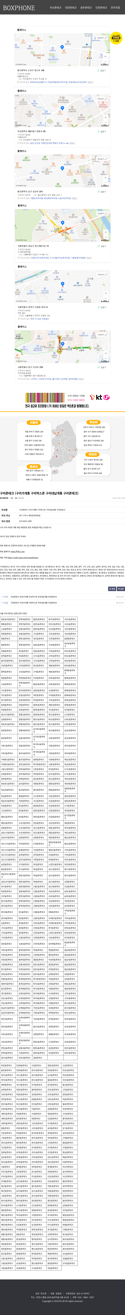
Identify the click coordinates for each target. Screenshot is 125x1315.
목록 (112, 589)
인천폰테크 (101, 7)
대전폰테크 (71, 7)
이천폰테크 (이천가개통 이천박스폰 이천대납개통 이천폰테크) (34, 602)
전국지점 (115, 7)
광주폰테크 (86, 7)
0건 (11, 498)
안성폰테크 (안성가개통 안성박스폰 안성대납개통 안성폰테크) (34, 596)
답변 (121, 589)
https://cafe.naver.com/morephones (23, 557)
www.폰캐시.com (18, 551)
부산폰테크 (55, 7)
